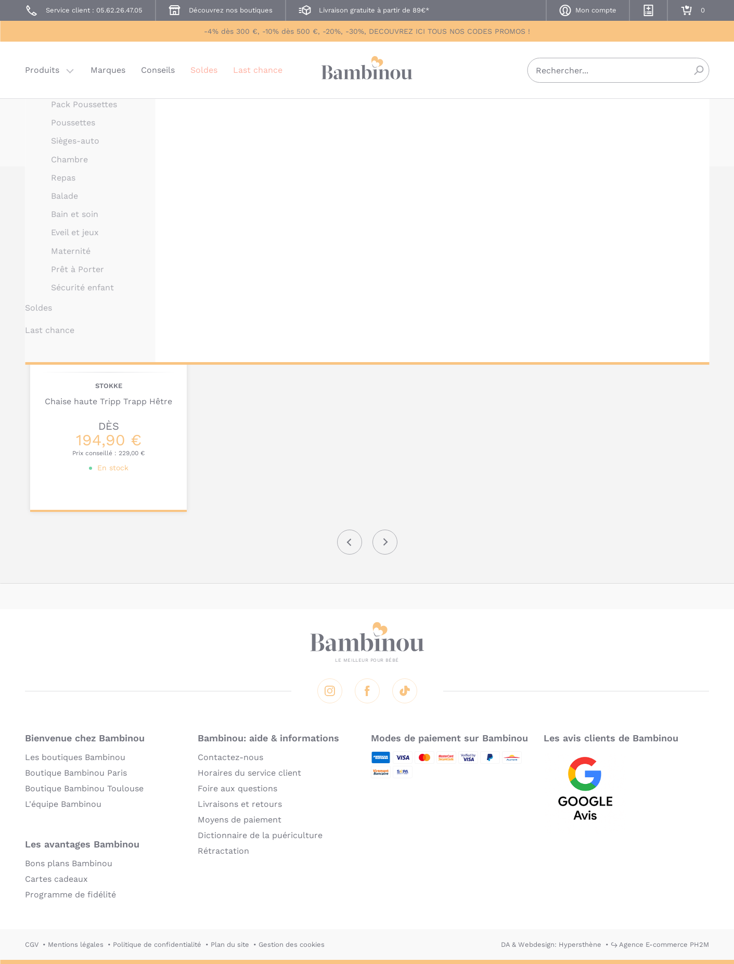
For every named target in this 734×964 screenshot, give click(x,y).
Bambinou (367, 68)
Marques (108, 70)
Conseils (158, 70)
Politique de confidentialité (157, 944)
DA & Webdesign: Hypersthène (551, 944)
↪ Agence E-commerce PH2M (660, 944)
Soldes (203, 70)
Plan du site (230, 944)
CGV (31, 944)
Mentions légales (76, 944)
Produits (42, 70)
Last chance (257, 70)
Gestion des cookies (292, 944)
